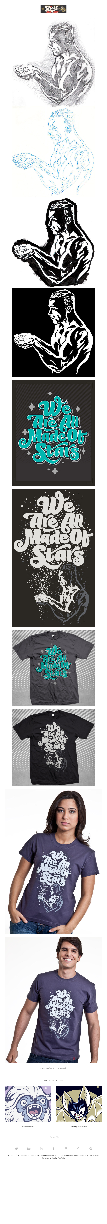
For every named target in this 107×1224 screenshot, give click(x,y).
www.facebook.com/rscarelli (53, 1068)
